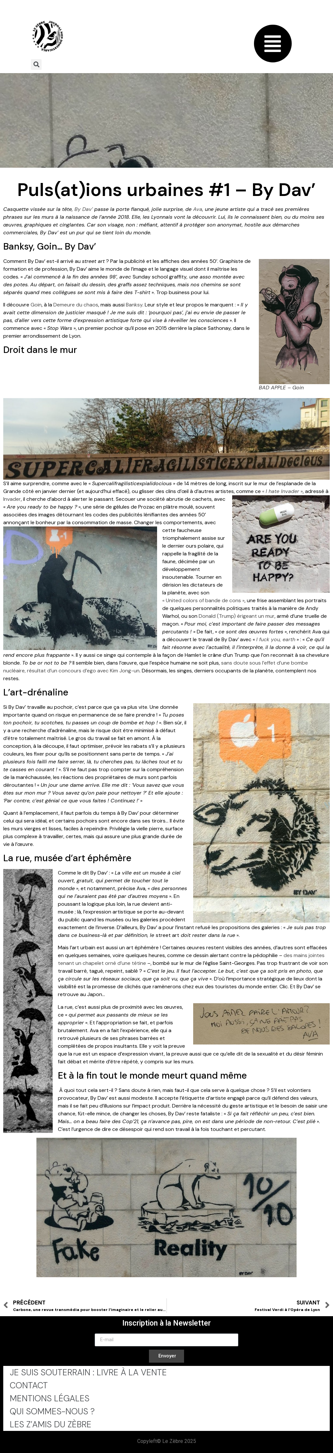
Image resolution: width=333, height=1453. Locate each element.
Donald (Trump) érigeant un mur (236, 616)
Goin (36, 304)
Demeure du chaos (75, 304)
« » (282, 491)
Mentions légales (49, 1398)
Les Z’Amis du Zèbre (50, 1424)
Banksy (134, 304)
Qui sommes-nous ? (52, 1411)
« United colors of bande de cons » (203, 600)
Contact (29, 1385)
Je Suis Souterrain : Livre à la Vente (88, 1372)
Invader (12, 499)
